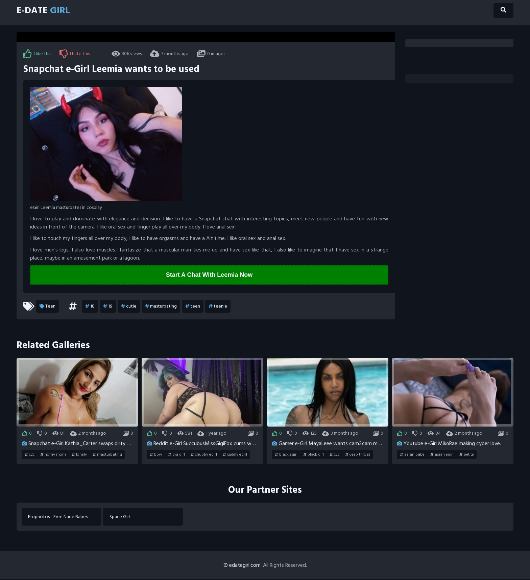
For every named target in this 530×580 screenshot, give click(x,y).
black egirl (286, 454)
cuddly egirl (235, 454)
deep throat (357, 454)
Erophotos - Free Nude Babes (58, 517)
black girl (313, 454)
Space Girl (120, 517)
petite (466, 454)
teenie (218, 306)
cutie (129, 306)
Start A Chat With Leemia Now (209, 275)
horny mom (53, 454)
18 (90, 306)
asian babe (412, 454)
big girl (176, 454)
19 (108, 306)
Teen (47, 306)
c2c (29, 454)
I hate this (74, 53)
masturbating (161, 306)
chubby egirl (204, 454)
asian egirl (442, 454)
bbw (156, 454)
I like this (37, 53)
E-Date (46, 11)
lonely (79, 454)
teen (192, 306)
